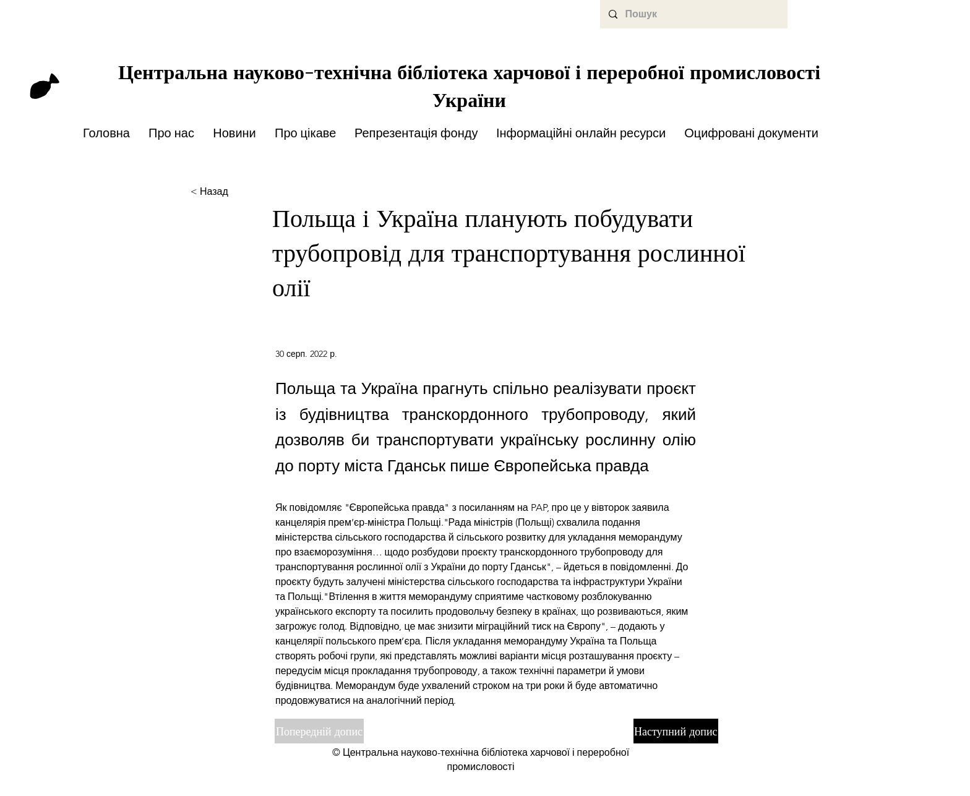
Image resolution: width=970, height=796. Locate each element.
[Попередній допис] (319, 731)
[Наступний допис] (675, 731)
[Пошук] (693, 14)
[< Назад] (231, 192)
